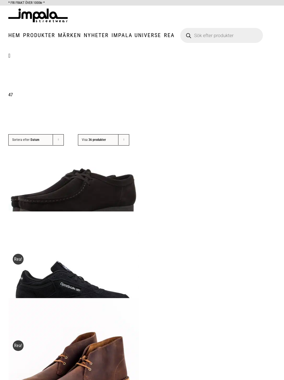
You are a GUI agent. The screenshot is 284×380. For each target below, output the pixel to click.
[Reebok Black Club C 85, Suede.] (74, 276)
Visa (94, 140)
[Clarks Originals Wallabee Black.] (74, 190)
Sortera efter (25, 140)
